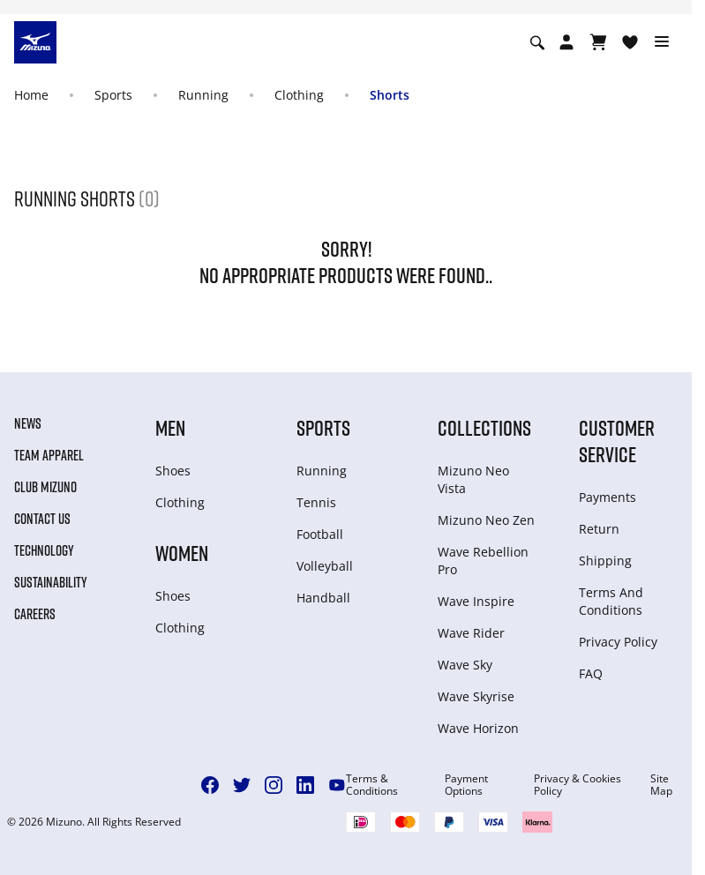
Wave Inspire (476, 601)
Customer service (617, 441)
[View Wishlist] (630, 42)
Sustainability (50, 582)
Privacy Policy (618, 641)
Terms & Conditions (372, 785)
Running (203, 94)
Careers (35, 614)
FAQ (591, 673)
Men (170, 427)
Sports (113, 94)
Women (181, 552)
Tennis (316, 502)
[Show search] (537, 42)
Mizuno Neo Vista (473, 479)
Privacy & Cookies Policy (577, 785)
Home (31, 94)
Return (599, 528)
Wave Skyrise (476, 696)
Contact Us (42, 518)
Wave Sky (465, 664)
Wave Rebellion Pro (483, 560)
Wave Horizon (478, 728)
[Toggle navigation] (661, 42)
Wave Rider (471, 632)
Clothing (299, 94)
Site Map (661, 785)
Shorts (389, 94)
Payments (607, 497)
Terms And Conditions (611, 601)
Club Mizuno (45, 487)
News (27, 423)
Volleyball (324, 565)
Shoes (173, 470)
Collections (484, 427)
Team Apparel (49, 455)
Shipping (605, 560)
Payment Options (466, 785)
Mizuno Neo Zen (486, 520)
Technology (44, 550)
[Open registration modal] (566, 42)
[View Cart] (598, 42)
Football (319, 534)
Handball (323, 597)
